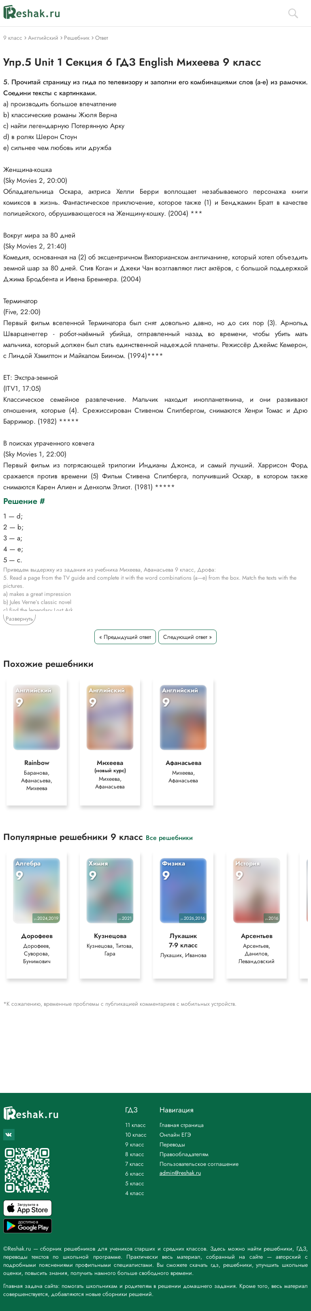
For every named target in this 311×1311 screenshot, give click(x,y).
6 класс (134, 1174)
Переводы (172, 1144)
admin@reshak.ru (180, 1173)
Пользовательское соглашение (199, 1164)
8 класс (134, 1154)
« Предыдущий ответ (125, 637)
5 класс (134, 1183)
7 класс (134, 1164)
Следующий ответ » (187, 637)
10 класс (136, 1135)
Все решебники (169, 837)
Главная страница (182, 1125)
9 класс (134, 1144)
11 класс (135, 1125)
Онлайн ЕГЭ (175, 1135)
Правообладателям (184, 1154)
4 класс (134, 1193)
